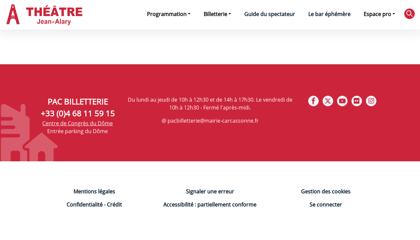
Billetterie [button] (215, 14)
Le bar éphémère (329, 14)
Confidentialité (85, 204)
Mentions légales (94, 191)
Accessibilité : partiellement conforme (209, 204)
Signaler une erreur (210, 191)
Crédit (114, 204)
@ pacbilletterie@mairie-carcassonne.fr (210, 120)
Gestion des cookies (325, 191)
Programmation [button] (167, 14)
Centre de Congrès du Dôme (77, 123)
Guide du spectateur (269, 14)
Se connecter (326, 204)
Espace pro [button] (377, 14)
